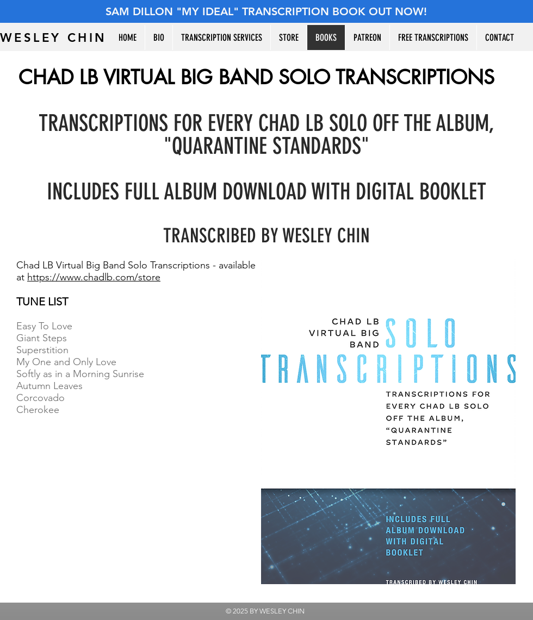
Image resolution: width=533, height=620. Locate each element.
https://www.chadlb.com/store (93, 277)
